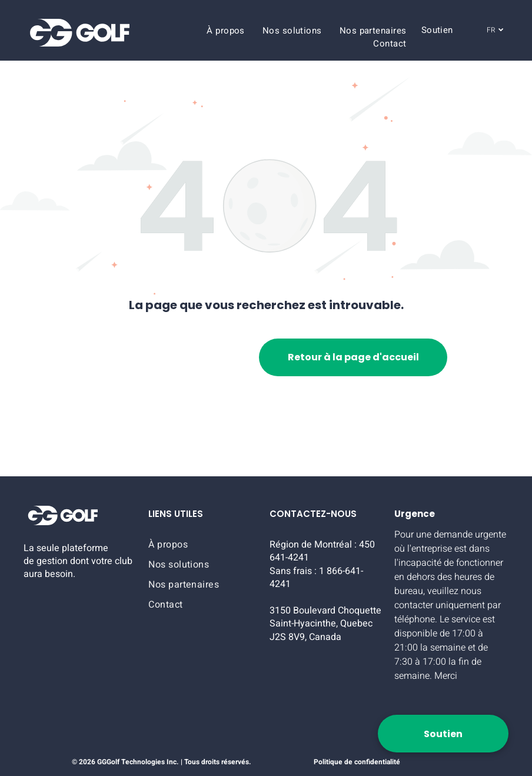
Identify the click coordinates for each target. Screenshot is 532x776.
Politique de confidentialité (357, 762)
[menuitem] (226, 30)
